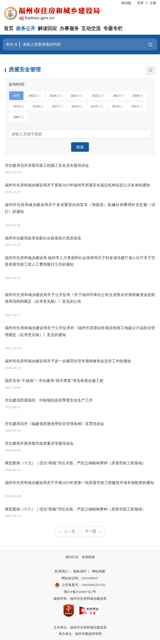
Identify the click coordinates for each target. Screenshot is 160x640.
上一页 (67, 531)
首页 (9, 28)
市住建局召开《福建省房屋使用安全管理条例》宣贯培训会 (54, 423)
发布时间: (17, 84)
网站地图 (98, 571)
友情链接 (88, 557)
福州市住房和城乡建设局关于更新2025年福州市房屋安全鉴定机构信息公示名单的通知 (77, 185)
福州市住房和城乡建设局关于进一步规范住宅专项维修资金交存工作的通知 (68, 361)
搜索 (80, 147)
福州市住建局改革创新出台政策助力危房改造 (43, 238)
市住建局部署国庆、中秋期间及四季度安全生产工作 (49, 400)
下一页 (93, 531)
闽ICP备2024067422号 (80, 592)
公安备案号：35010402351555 (83, 585)
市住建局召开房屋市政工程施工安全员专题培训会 (47, 165)
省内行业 (71, 557)
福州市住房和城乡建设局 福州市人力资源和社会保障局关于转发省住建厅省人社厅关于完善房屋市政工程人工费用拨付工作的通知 (80, 261)
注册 (153, 3)
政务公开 (25, 28)
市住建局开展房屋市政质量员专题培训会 (39, 443)
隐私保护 (80, 571)
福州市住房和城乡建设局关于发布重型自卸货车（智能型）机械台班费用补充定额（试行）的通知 (80, 208)
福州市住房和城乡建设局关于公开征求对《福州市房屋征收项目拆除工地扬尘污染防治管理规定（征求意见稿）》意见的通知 (80, 331)
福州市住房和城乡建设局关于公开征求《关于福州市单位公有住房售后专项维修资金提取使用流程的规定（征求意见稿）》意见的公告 (80, 298)
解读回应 (47, 28)
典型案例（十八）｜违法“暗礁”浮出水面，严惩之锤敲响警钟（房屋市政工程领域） (75, 509)
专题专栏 (113, 28)
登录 (140, 3)
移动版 (126, 3)
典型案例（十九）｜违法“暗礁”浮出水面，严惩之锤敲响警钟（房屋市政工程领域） (75, 463)
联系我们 (61, 571)
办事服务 (69, 28)
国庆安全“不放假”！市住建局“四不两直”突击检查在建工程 (54, 380)
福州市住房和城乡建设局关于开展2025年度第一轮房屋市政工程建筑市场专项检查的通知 (79, 482)
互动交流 (91, 28)
